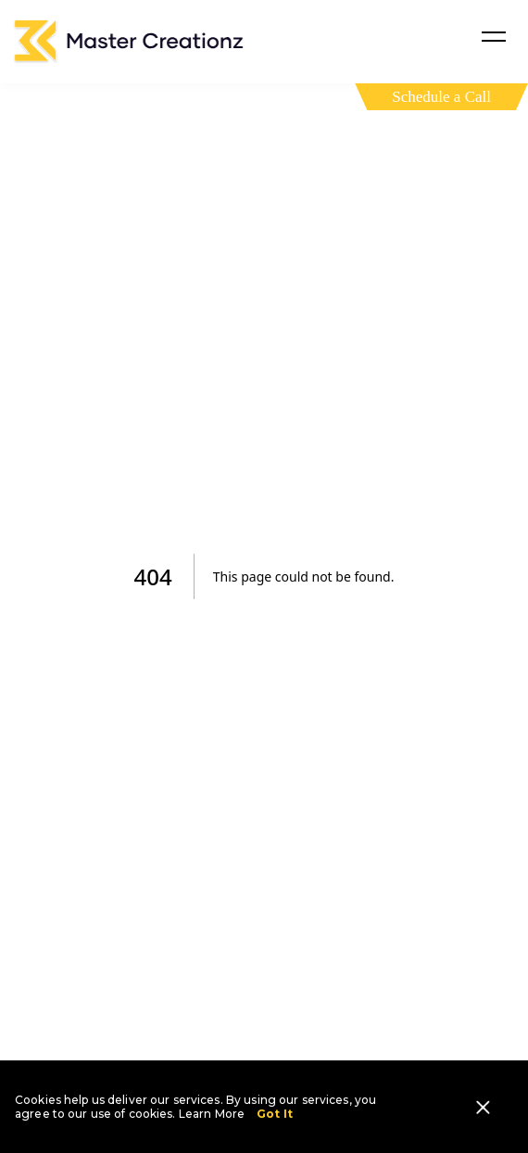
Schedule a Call (441, 97)
